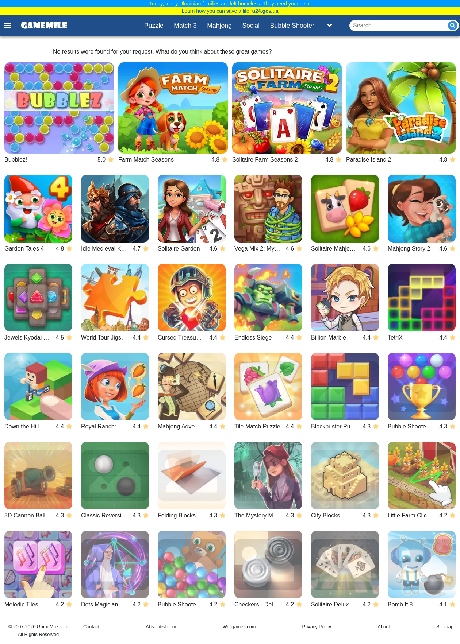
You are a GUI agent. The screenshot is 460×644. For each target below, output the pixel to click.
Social (251, 25)
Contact (91, 626)
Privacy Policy (316, 626)
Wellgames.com (239, 626)
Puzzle (154, 25)
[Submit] (452, 25)
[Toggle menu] (11, 25)
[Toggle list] (330, 25)
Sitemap (444, 626)
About (383, 626)
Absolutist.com (161, 626)
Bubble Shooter (292, 25)
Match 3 (185, 25)
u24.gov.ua (265, 11)
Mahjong (219, 25)
